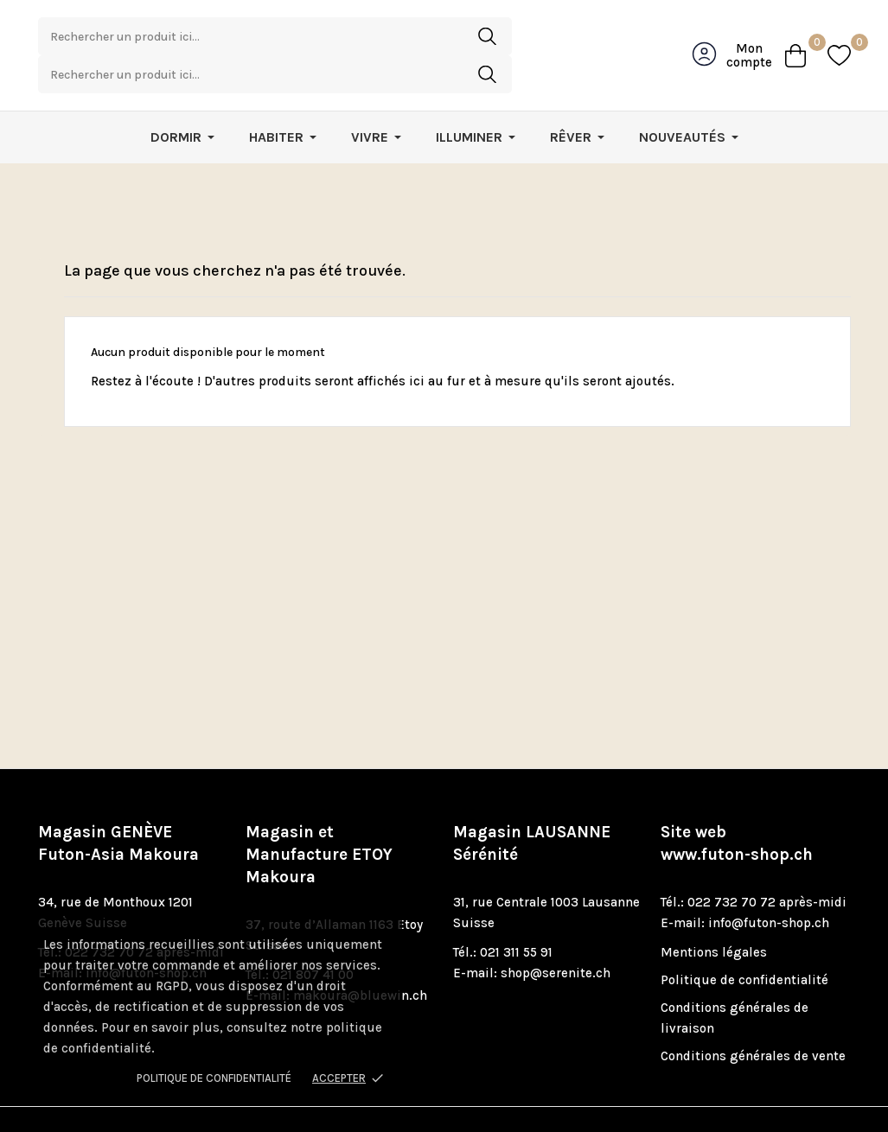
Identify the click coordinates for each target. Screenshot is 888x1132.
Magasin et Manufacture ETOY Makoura (319, 819)
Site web (737, 808)
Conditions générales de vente (753, 1020)
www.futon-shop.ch (737, 819)
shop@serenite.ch (555, 937)
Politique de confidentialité (214, 1078)
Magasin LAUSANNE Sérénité (531, 808)
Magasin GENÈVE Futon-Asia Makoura (118, 808)
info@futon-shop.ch (768, 887)
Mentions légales (714, 917)
